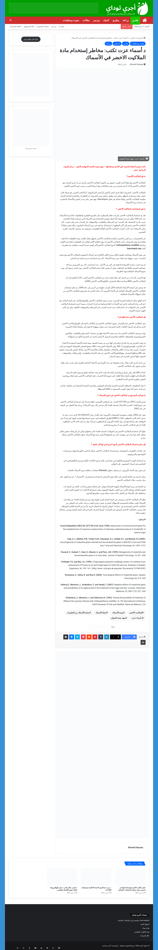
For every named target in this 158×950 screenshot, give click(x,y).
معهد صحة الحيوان (118, 618)
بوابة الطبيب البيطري (141, 932)
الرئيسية (141, 38)
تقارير (135, 20)
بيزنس (96, 20)
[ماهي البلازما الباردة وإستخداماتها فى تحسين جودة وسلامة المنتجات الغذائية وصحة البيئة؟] (130, 876)
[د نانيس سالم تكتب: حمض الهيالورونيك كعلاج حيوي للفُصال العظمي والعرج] (62, 876)
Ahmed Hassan (139, 64)
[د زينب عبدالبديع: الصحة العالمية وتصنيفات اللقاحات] (96, 876)
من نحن (53, 26)
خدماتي (117, 43)
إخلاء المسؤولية (29, 26)
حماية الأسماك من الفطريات (78, 612)
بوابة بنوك (145, 928)
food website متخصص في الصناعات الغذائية (133, 920)
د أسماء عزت (137, 618)
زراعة (126, 20)
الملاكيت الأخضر (135, 612)
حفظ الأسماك (101, 612)
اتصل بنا (61, 26)
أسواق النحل (144, 924)
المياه (106, 20)
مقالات (86, 20)
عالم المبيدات (144, 935)
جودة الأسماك (117, 612)
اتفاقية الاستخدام (15, 26)
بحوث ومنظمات (71, 20)
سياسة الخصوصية (43, 26)
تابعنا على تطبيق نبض (31, 39)
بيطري (115, 20)
